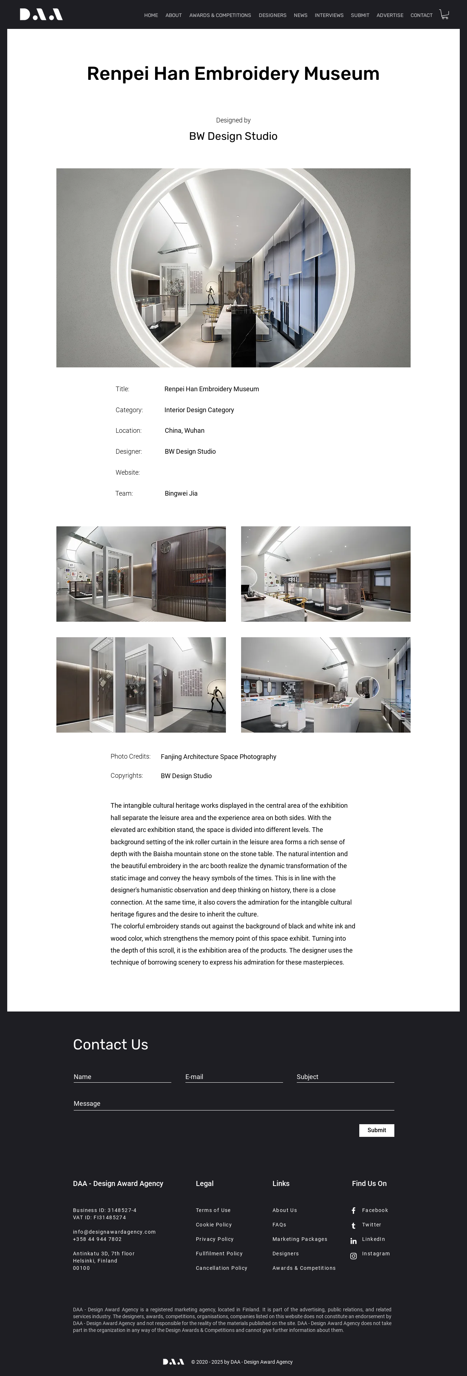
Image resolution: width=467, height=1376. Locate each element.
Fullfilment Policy (219, 1253)
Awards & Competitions (304, 1268)
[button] (445, 14)
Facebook (375, 1210)
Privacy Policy (215, 1239)
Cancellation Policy (222, 1268)
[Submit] (376, 1130)
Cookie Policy (214, 1225)
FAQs (280, 1225)
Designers (286, 1253)
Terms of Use (213, 1210)
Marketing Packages (300, 1239)
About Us (285, 1210)
